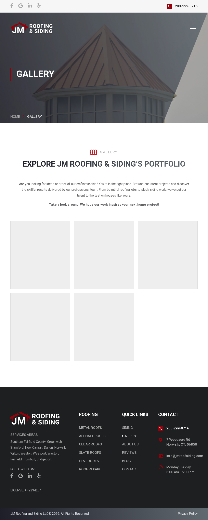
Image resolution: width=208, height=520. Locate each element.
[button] (193, 28)
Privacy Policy (188, 513)
